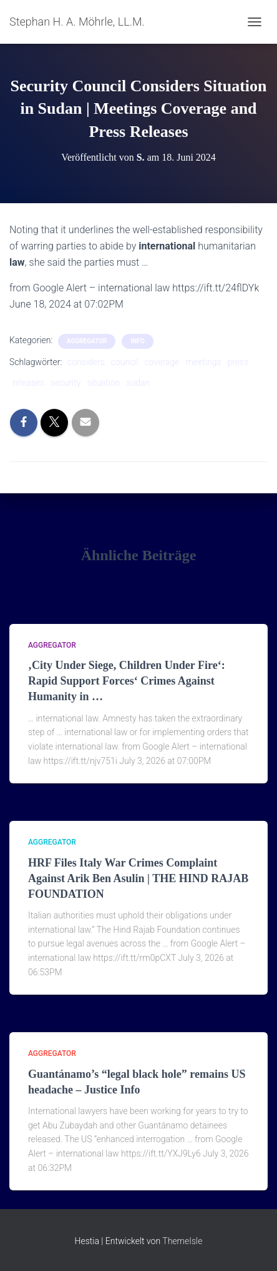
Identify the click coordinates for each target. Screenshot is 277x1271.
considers (86, 362)
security (65, 383)
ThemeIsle (182, 1241)
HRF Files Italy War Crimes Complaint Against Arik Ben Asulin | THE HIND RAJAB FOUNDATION (138, 878)
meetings (203, 362)
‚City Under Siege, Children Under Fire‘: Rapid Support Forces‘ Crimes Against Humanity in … (126, 681)
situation (103, 383)
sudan (138, 383)
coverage (162, 362)
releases (28, 383)
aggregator (87, 341)
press (238, 362)
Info (137, 341)
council (124, 362)
